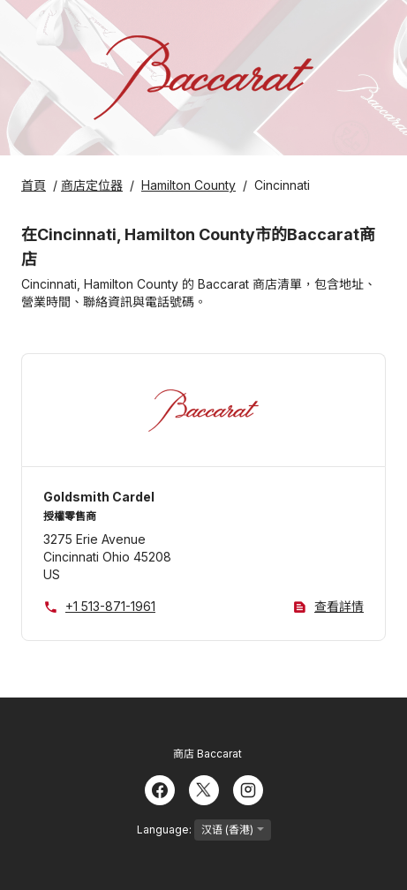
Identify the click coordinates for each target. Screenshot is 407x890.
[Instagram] (248, 788)
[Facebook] (160, 788)
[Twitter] (204, 788)
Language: (204, 830)
